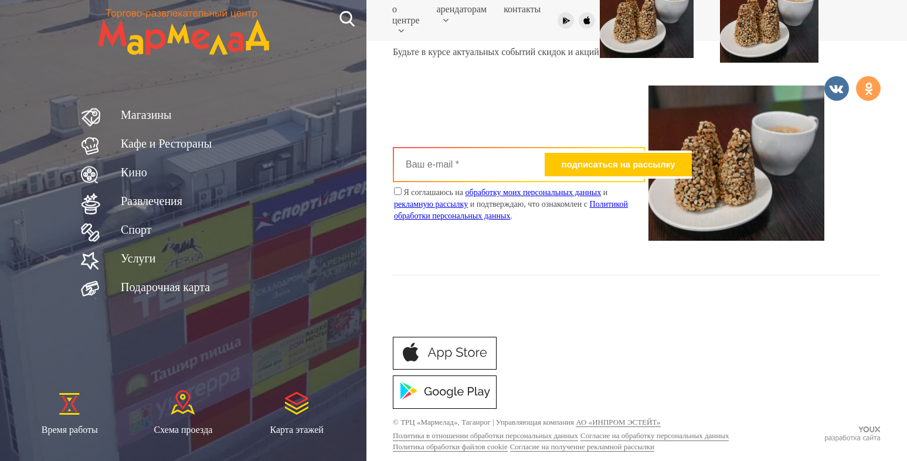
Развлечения (151, 200)
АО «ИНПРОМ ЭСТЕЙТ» (618, 422)
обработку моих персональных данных (534, 192)
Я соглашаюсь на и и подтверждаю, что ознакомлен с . (511, 203)
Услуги (138, 258)
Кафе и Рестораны (166, 143)
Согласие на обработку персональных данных (654, 435)
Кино (134, 172)
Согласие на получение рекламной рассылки (582, 446)
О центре (406, 20)
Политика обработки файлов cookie (450, 446)
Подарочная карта (165, 287)
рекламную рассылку (431, 204)
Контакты (522, 9)
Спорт (136, 229)
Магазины (146, 114)
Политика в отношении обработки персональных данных (485, 435)
